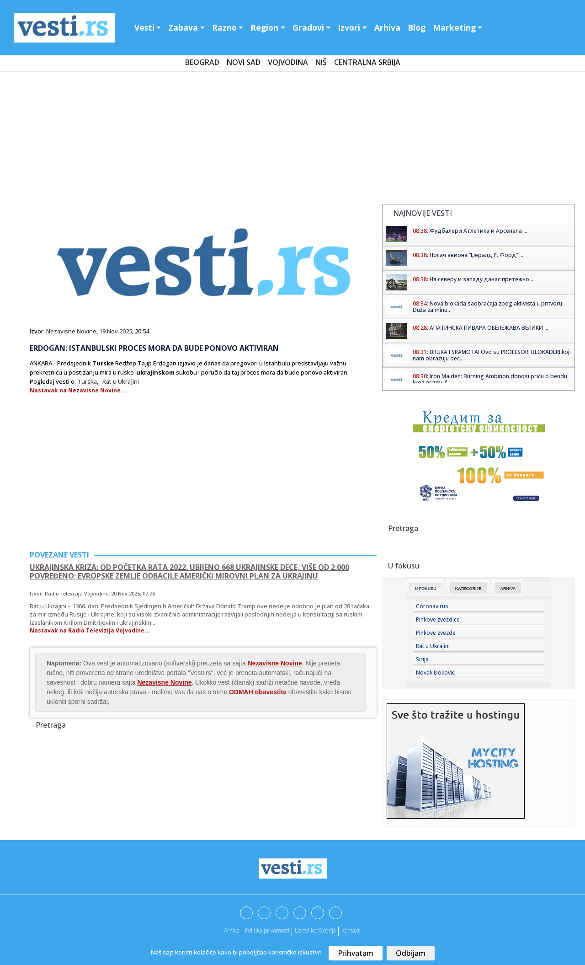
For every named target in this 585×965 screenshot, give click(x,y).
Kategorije (468, 588)
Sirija (422, 659)
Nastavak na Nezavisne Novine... (78, 390)
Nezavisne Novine (71, 331)
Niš (321, 62)
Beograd (202, 62)
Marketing (454, 27)
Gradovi (308, 27)
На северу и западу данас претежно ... (482, 279)
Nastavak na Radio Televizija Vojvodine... (90, 630)
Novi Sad (244, 62)
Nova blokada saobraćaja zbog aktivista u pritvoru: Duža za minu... (488, 307)
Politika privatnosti (267, 930)
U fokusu (425, 588)
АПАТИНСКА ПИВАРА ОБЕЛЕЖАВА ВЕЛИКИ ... (489, 328)
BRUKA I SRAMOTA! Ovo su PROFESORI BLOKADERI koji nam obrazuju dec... (492, 355)
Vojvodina (288, 62)
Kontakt (350, 930)
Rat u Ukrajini (120, 381)
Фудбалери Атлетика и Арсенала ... (478, 231)
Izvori (349, 27)
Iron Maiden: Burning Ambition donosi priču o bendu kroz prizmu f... (490, 379)
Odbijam (410, 953)
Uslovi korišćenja (315, 930)
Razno (224, 27)
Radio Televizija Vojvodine (76, 593)
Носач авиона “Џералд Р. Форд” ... (476, 255)
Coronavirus (432, 606)
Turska (87, 381)
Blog (416, 27)
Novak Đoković (435, 672)
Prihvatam (355, 953)
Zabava (183, 27)
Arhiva (387, 27)
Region (264, 27)
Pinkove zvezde (436, 633)
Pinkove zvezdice (438, 619)
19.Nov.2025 (115, 331)
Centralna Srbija (367, 62)
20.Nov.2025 (125, 593)
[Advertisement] (292, 139)
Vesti (144, 27)
